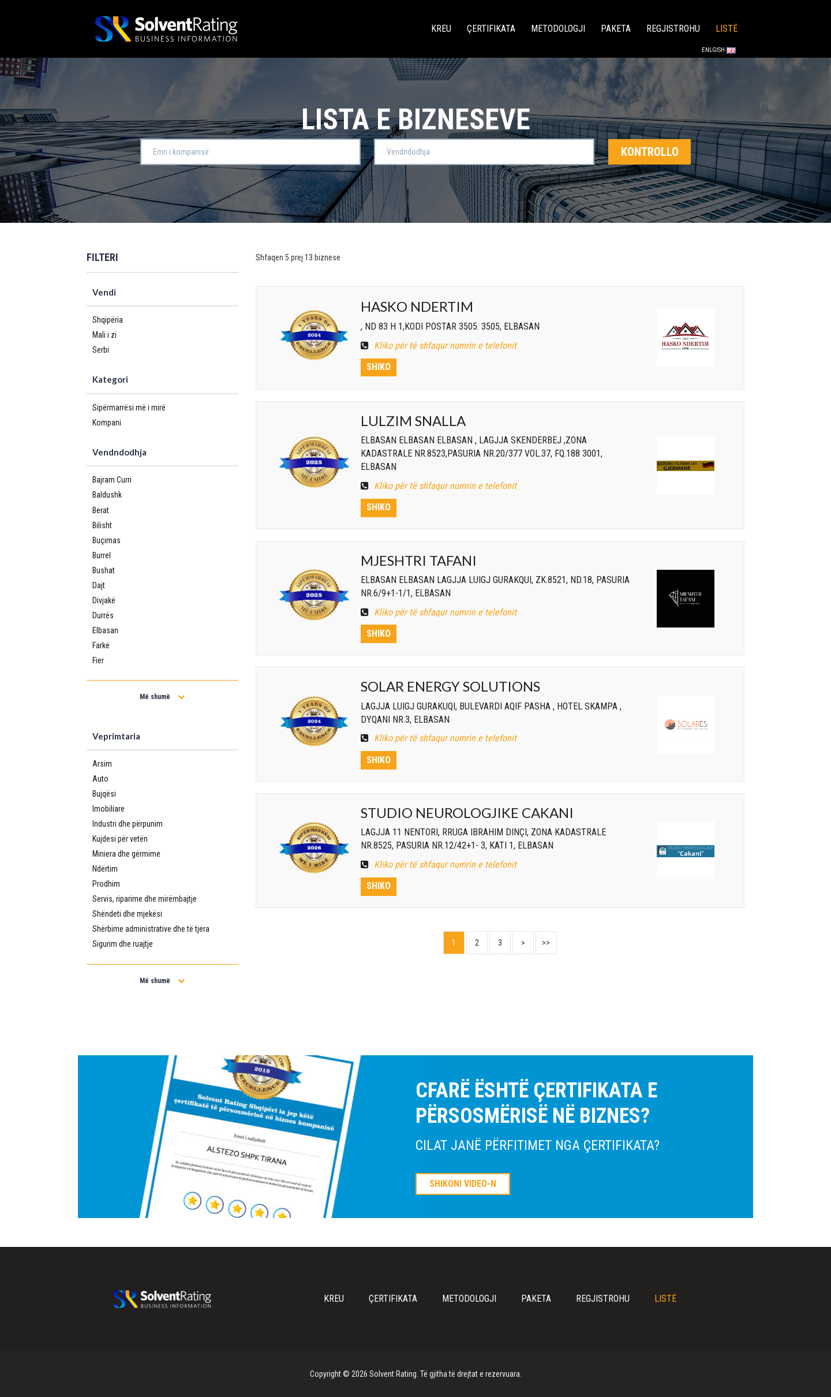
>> (546, 942)
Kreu (441, 28)
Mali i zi (104, 334)
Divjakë (103, 600)
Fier (98, 660)
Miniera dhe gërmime (126, 853)
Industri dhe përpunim (127, 823)
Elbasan (105, 630)
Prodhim (106, 883)
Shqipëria (107, 319)
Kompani (106, 422)
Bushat (103, 570)
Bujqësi (104, 793)
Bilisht (102, 525)
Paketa (616, 28)
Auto (100, 778)
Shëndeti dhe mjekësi (127, 913)
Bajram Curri (112, 479)
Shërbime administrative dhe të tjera (150, 928)
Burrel (101, 555)
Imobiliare (108, 808)
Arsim (102, 763)
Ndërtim (105, 868)
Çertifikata (491, 28)
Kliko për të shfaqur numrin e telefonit (438, 345)
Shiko (378, 366)
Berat (100, 510)
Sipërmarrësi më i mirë (129, 407)
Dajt (98, 585)
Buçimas (106, 540)
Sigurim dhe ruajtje (122, 943)
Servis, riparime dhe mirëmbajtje (144, 898)
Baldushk (107, 494)
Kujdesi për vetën (120, 838)
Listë (727, 28)
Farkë (101, 645)
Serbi (100, 349)
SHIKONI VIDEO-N (462, 1183)
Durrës (103, 615)
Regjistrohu (673, 28)
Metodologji (558, 28)
